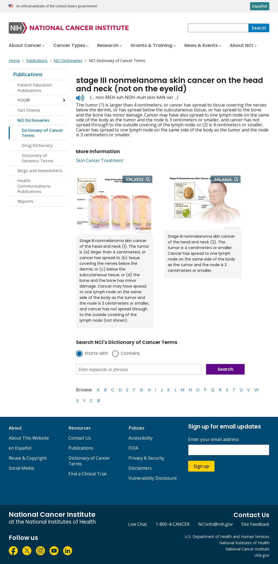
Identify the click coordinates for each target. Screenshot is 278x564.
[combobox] (218, 28)
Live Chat (137, 524)
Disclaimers (140, 468)
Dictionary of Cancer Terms (42, 132)
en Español (20, 448)
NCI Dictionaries (33, 120)
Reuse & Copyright (28, 458)
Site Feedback (255, 524)
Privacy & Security (146, 458)
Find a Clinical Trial (87, 474)
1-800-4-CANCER (172, 524)
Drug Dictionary (37, 145)
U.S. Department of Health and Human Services (227, 536)
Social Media (21, 468)
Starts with (96, 353)
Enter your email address (213, 439)
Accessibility (140, 438)
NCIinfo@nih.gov (215, 524)
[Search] (258, 28)
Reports (25, 201)
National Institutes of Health (244, 542)
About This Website (29, 438)
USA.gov (261, 555)
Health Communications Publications (33, 186)
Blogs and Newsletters (39, 170)
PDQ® (23, 100)
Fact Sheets (28, 110)
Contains (130, 353)
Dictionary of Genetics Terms (37, 158)
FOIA (133, 448)
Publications (27, 74)
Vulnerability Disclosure (152, 478)
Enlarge (139, 179)
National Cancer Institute (247, 549)
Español (259, 6)
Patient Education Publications (34, 87)
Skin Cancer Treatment (99, 160)
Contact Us (79, 438)
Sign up (201, 466)
